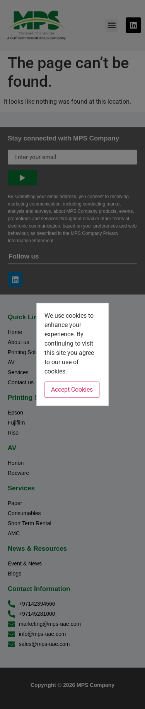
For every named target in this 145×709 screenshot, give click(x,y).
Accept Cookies (72, 389)
